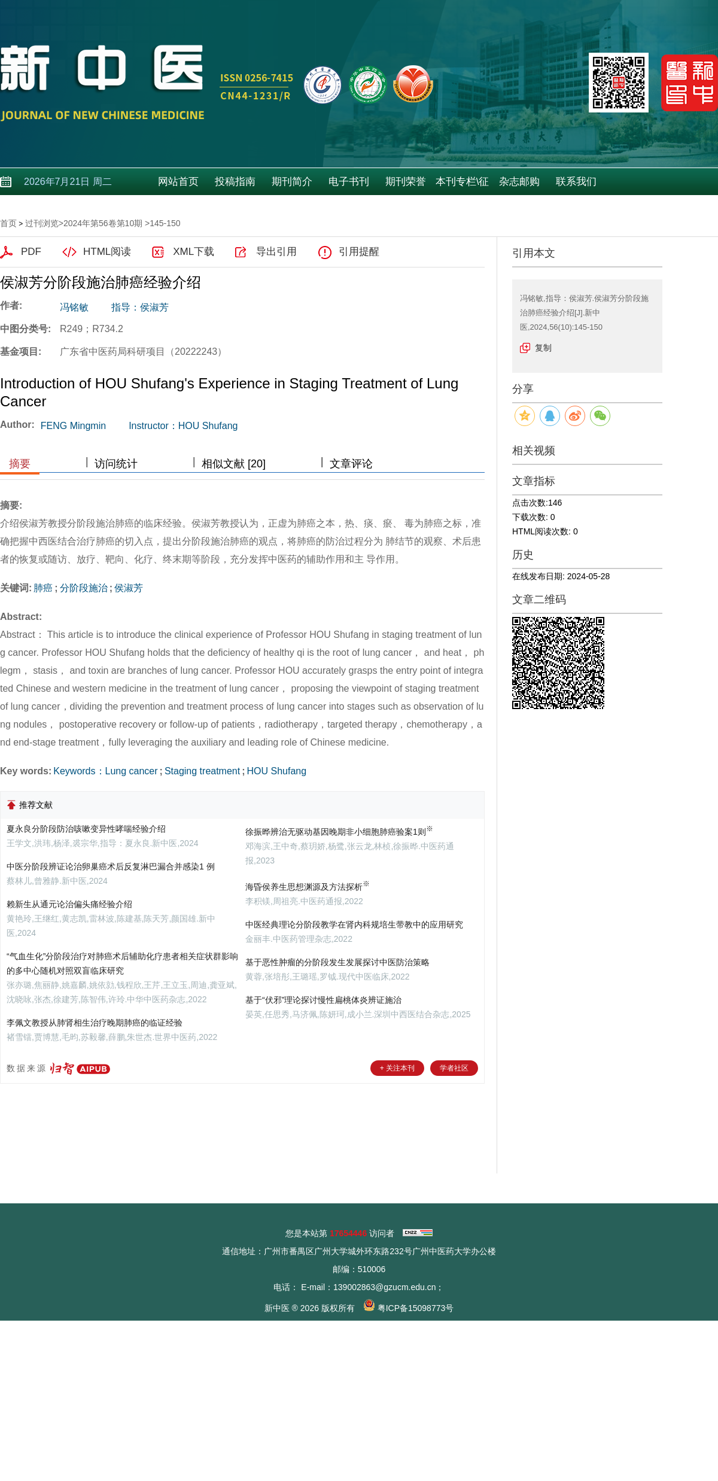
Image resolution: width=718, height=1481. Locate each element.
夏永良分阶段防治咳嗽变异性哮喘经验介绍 (86, 829)
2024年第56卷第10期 (102, 223)
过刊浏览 (42, 223)
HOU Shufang (277, 771)
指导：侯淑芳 (140, 307)
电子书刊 (348, 181)
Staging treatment (202, 771)
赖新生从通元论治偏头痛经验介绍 (69, 904)
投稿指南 (235, 181)
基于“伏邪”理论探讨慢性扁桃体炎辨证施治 (323, 1000)
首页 (8, 223)
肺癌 (43, 588)
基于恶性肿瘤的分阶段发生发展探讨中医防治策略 (337, 962)
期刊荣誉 (405, 181)
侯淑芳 (128, 588)
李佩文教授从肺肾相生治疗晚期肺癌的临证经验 (94, 1022)
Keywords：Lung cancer (105, 771)
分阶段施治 (84, 588)
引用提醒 (359, 251)
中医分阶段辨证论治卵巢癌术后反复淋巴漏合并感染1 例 (111, 866)
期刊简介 (292, 181)
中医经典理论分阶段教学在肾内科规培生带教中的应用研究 (354, 924)
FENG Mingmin (73, 426)
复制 (543, 347)
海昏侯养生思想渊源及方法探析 (307, 887)
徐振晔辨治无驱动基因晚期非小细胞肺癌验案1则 (339, 832)
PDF (31, 251)
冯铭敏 (74, 307)
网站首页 (178, 181)
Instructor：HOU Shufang (183, 426)
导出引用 (276, 251)
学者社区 (454, 1068)
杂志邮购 (519, 181)
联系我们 (576, 181)
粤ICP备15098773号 (416, 1308)
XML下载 (193, 251)
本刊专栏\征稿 (462, 185)
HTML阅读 (107, 251)
